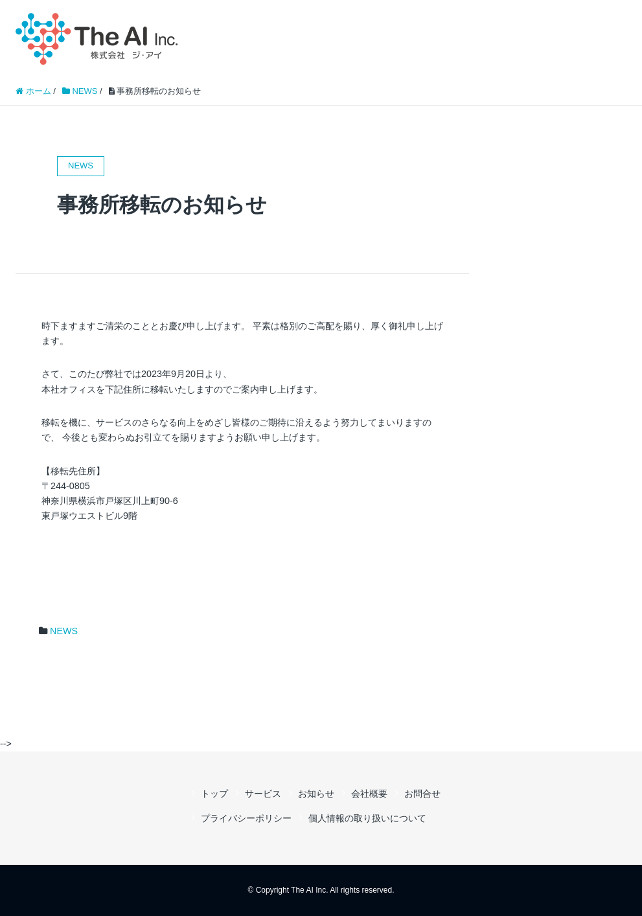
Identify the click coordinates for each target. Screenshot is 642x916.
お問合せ (422, 793)
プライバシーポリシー (246, 818)
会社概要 (369, 793)
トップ (214, 793)
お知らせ (316, 793)
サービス (263, 793)
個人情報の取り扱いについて (367, 818)
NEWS (64, 631)
